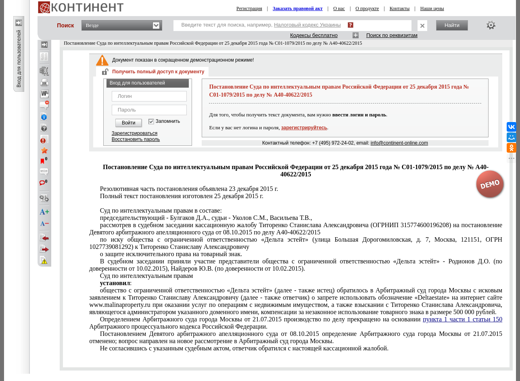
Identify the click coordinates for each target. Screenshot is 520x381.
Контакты (400, 8)
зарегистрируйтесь (304, 127)
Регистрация (249, 8)
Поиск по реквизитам (392, 35)
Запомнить (168, 121)
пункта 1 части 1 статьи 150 (462, 319)
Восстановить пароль (136, 139)
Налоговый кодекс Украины (307, 25)
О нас (339, 8)
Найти (452, 25)
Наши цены (432, 8)
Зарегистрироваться (134, 133)
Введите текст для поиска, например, (261, 25)
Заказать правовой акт (298, 8)
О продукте (367, 8)
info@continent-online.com (399, 143)
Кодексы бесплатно (314, 35)
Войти (129, 123)
